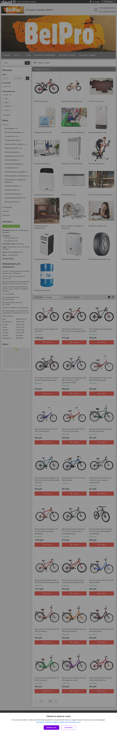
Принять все (51, 727)
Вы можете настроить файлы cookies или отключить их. (57, 722)
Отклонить (69, 727)
